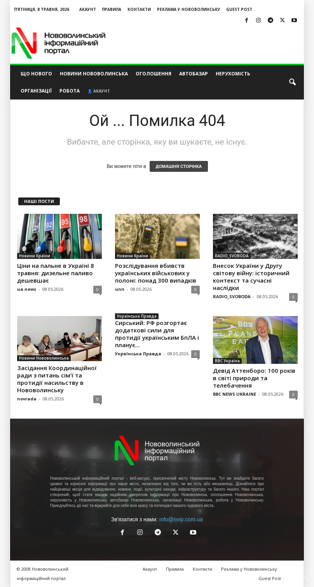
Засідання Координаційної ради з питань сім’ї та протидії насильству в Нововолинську (57, 379)
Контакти (139, 9)
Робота (69, 90)
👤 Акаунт (98, 91)
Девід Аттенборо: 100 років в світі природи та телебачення (254, 378)
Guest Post (239, 9)
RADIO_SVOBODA (232, 256)
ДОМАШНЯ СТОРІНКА (178, 166)
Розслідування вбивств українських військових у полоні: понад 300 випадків (155, 273)
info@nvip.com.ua (181, 519)
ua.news (26, 289)
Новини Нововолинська (94, 73)
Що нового (36, 73)
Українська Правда (137, 316)
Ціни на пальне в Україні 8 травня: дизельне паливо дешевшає (55, 273)
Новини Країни (34, 256)
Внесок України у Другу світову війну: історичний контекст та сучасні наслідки (251, 277)
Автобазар (193, 73)
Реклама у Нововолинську (188, 9)
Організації (36, 90)
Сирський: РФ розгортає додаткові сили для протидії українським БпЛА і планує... (157, 334)
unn (119, 289)
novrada (27, 399)
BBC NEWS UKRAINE (234, 394)
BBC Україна (227, 360)
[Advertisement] (205, 43)
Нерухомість (233, 73)
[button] (292, 82)
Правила (111, 9)
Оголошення (153, 73)
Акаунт (87, 9)
